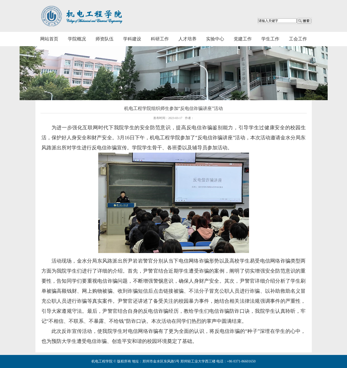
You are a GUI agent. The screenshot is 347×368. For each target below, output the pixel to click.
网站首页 (49, 38)
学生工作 (270, 38)
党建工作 (243, 38)
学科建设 (132, 38)
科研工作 (160, 38)
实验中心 (215, 38)
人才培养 (187, 38)
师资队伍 (104, 38)
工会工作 (298, 38)
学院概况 (77, 38)
